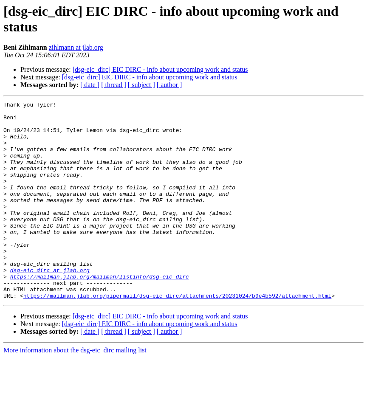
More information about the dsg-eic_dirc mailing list (75, 389)
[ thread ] (113, 84)
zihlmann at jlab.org (76, 47)
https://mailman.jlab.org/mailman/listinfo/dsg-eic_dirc (99, 312)
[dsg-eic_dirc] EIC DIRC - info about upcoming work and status (160, 69)
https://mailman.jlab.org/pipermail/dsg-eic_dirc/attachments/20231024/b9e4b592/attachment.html (177, 335)
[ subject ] (141, 84)
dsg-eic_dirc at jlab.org (50, 304)
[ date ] (89, 84)
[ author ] (169, 84)
